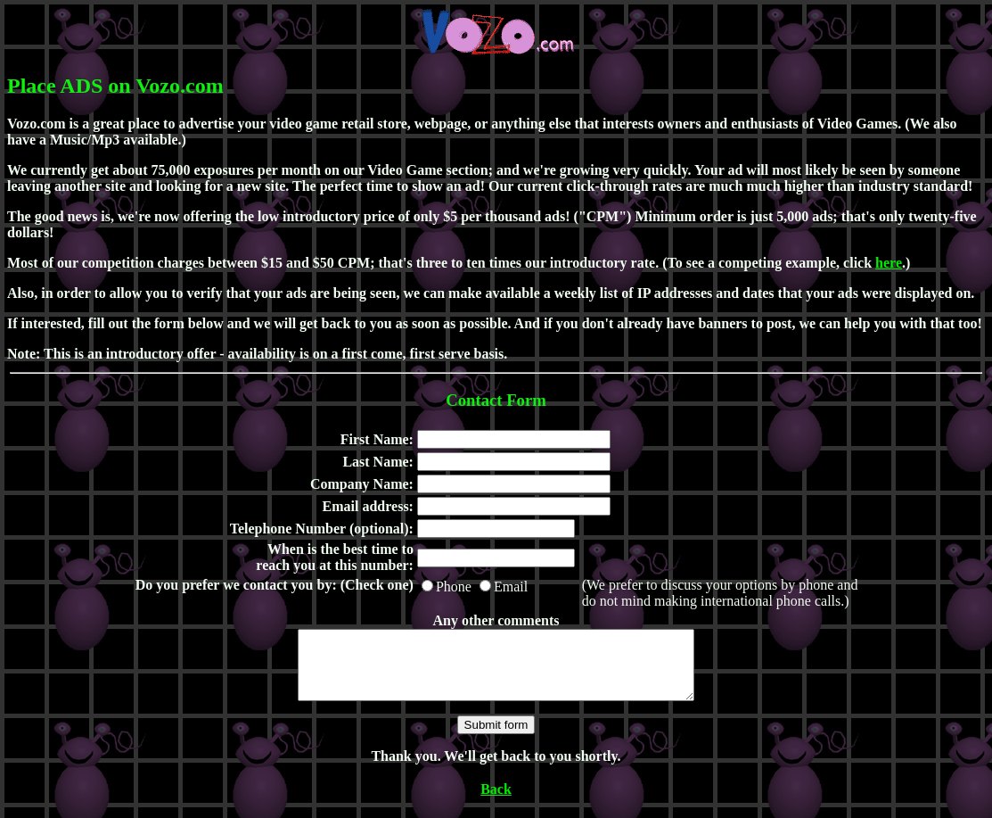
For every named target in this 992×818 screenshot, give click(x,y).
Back (496, 802)
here (888, 262)
